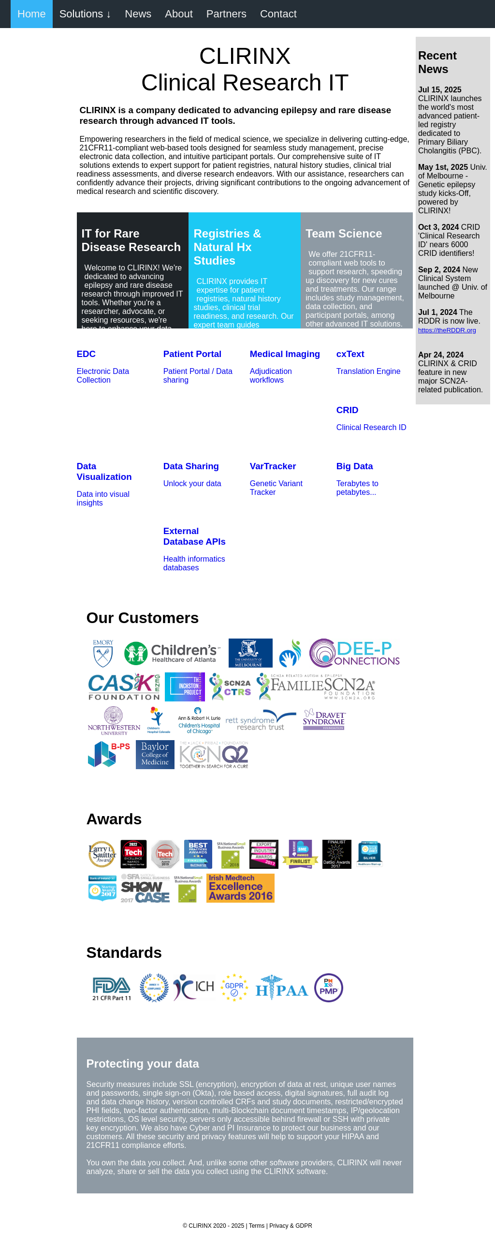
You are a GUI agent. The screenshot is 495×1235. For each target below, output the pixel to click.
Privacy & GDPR (290, 1225)
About (179, 14)
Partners (226, 14)
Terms (257, 1225)
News (138, 14)
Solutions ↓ (85, 14)
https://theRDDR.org (447, 330)
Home (31, 14)
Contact (278, 14)
